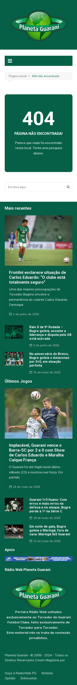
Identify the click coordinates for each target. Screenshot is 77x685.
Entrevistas (29, 678)
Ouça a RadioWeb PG (20, 673)
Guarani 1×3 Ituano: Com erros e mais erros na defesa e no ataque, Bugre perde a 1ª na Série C (50, 505)
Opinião (10, 678)
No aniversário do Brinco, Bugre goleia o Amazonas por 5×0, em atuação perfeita (49, 360)
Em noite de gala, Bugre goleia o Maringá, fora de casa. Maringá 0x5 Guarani (49, 530)
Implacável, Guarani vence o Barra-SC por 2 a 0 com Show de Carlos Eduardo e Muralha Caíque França (37, 452)
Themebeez (13, 665)
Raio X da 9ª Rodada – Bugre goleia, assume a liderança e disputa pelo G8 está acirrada (50, 333)
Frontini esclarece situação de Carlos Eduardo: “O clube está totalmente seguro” (37, 277)
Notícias (47, 673)
